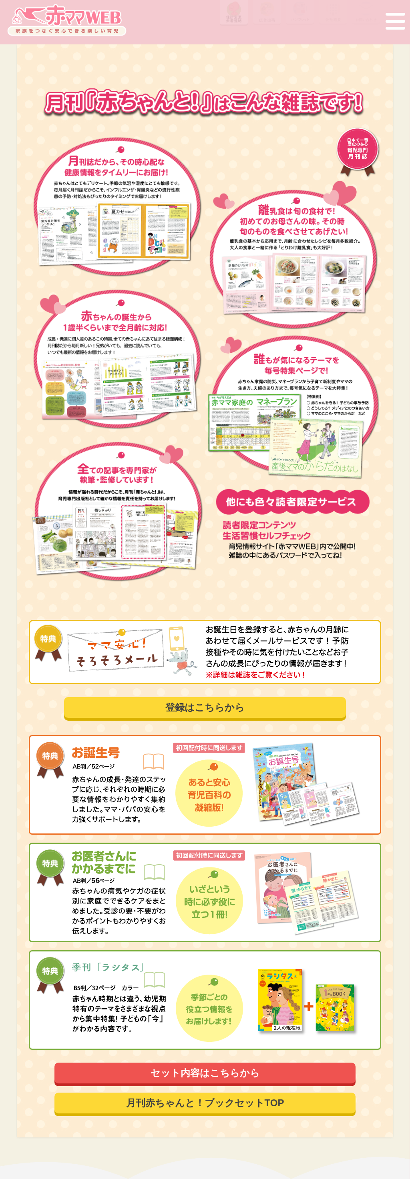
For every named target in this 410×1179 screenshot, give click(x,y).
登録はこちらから (205, 707)
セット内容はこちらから (205, 1072)
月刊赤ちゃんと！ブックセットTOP (205, 1102)
